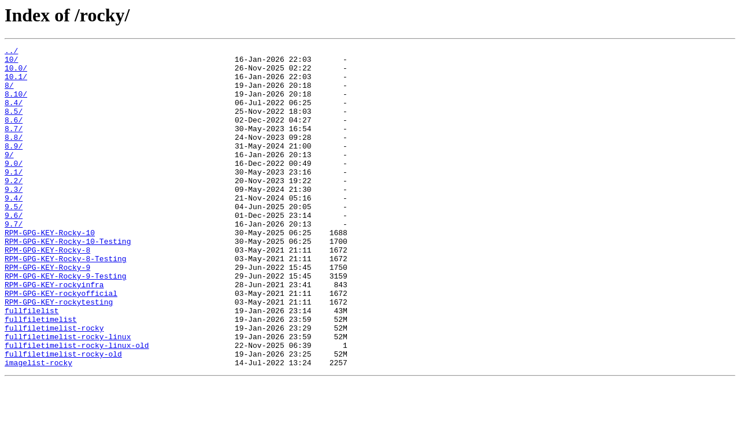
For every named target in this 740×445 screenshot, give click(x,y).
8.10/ (16, 104)
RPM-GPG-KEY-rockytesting (59, 353)
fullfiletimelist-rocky (54, 385)
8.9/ (14, 166)
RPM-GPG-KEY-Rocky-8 (47, 291)
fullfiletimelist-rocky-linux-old (77, 405)
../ (11, 52)
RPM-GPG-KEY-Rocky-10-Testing (68, 281)
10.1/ (16, 83)
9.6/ (14, 249)
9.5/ (14, 239)
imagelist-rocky (38, 426)
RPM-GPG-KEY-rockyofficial (61, 343)
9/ (9, 177)
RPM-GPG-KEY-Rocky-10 (50, 270)
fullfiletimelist (41, 374)
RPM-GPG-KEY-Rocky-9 (47, 312)
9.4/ (14, 229)
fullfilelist (32, 364)
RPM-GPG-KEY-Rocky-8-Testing (66, 301)
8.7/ (14, 145)
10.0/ (16, 73)
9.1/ (14, 197)
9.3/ (14, 218)
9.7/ (14, 260)
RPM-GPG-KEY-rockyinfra (54, 333)
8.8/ (14, 156)
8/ (9, 93)
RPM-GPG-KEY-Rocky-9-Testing (66, 322)
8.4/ (14, 114)
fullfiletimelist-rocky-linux (68, 395)
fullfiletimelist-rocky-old (63, 416)
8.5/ (14, 125)
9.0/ (14, 187)
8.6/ (14, 135)
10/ (11, 62)
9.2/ (14, 208)
